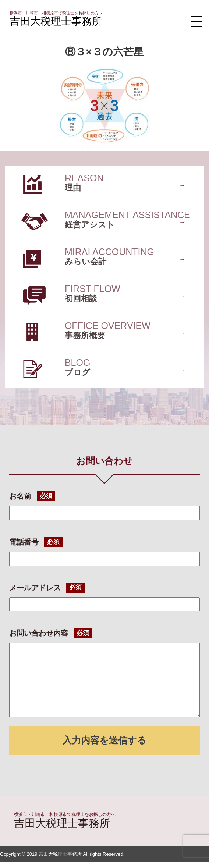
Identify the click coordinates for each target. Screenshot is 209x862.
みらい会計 (20, 244)
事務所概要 (20, 318)
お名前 (20, 496)
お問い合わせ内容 (38, 633)
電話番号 (24, 542)
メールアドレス (35, 588)
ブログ (14, 354)
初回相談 (17, 281)
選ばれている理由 (28, 170)
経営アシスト (22, 207)
